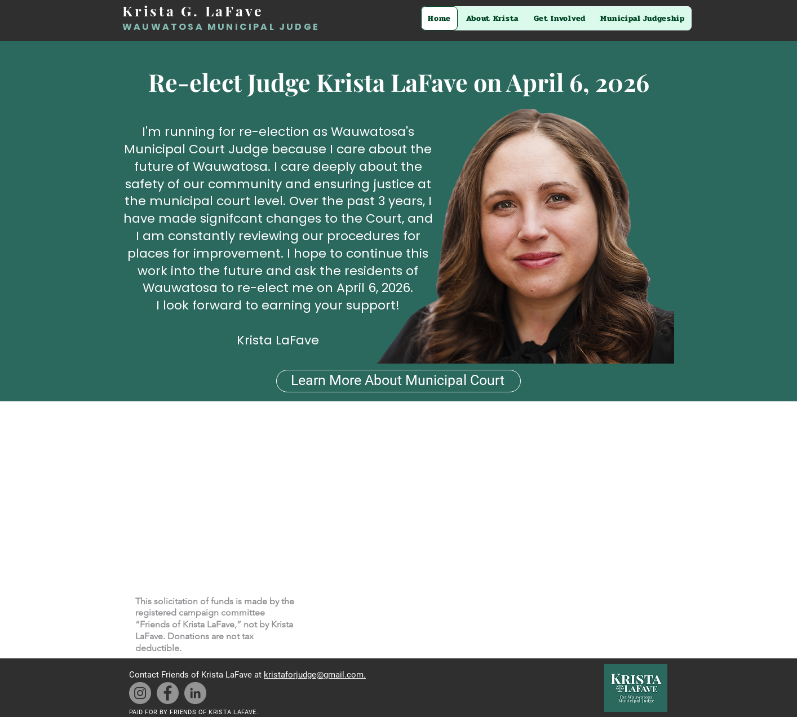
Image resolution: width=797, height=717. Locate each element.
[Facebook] (168, 693)
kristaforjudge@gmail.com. (315, 675)
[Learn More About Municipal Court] (398, 381)
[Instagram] (140, 693)
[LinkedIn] (195, 693)
